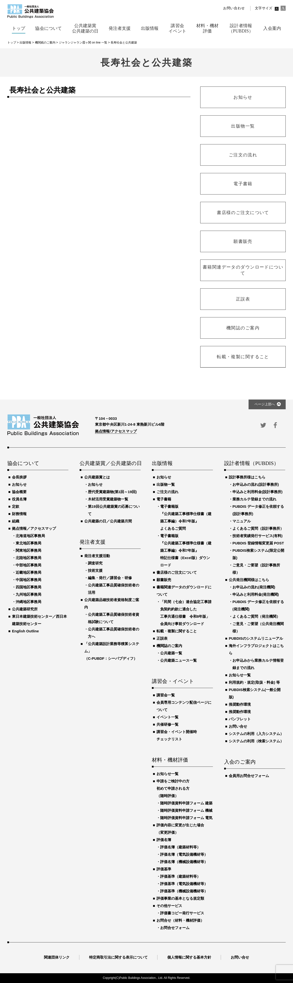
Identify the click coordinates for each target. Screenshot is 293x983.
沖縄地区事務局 (28, 602)
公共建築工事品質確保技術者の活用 (113, 588)
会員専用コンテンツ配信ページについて (184, 706)
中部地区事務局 (28, 565)
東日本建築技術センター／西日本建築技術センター (39, 620)
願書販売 (164, 580)
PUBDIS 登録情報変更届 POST (258, 543)
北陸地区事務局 (28, 558)
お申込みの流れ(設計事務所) (255, 484)
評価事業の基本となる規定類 (180, 898)
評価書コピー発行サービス (182, 913)
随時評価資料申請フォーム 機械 (186, 810)
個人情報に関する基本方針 (189, 957)
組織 (15, 521)
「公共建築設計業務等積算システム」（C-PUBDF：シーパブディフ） (111, 651)
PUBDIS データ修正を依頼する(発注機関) (258, 605)
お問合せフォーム (174, 928)
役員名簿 (19, 499)
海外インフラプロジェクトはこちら (256, 649)
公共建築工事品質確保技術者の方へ (113, 632)
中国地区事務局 (28, 580)
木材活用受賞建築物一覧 (108, 499)
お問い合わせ (234, 8)
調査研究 (95, 563)
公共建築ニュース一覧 (178, 660)
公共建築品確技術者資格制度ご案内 (111, 603)
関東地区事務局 (28, 550)
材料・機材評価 (170, 760)
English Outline (25, 631)
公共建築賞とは (97, 477)
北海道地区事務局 (30, 536)
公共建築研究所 (25, 609)
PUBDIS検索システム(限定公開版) (258, 554)
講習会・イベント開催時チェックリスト (177, 735)
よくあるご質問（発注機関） (256, 616)
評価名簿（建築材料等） (180, 847)
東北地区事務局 (28, 543)
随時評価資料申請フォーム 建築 (186, 803)
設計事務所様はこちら (247, 477)
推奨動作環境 (240, 704)
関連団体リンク (57, 957)
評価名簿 (164, 840)
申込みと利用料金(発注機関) (255, 594)
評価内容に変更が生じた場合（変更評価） (180, 828)
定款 (15, 506)
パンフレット (240, 719)
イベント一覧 (167, 717)
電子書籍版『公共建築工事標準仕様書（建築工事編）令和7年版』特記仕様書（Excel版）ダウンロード (185, 550)
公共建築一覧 (171, 653)
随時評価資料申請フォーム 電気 (186, 818)
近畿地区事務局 (28, 572)
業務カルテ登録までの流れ (254, 499)
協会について (23, 463)
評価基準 (164, 869)
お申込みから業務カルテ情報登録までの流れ (258, 664)
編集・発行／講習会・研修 (110, 578)
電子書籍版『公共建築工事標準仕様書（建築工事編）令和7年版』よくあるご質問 (185, 517)
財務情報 (19, 514)
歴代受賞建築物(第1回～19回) (112, 492)
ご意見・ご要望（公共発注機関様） (258, 627)
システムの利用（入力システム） (256, 734)
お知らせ (19, 484)
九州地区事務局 (28, 594)
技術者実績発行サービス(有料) (257, 536)
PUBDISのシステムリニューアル (256, 638)
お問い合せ (238, 726)
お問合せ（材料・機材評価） (180, 920)
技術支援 (95, 570)
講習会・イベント (173, 681)
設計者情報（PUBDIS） (251, 463)
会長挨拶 (19, 477)
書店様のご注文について (177, 572)
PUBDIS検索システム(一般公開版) (255, 693)
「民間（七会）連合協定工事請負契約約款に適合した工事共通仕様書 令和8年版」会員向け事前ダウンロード (185, 613)
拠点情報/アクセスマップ (116, 431)
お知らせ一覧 (167, 774)
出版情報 (162, 463)
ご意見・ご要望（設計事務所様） (256, 568)
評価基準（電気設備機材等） (184, 884)
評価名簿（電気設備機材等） (184, 854)
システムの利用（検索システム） (256, 741)
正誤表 (162, 638)
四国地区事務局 (28, 587)
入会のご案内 (240, 762)
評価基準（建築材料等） (180, 876)
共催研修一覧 (167, 724)
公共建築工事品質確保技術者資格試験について (113, 618)
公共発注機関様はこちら (249, 580)
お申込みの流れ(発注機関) (253, 587)
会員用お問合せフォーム (249, 776)
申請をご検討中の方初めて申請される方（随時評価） (173, 788)
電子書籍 (164, 499)
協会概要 (19, 492)
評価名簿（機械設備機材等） (184, 862)
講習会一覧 (166, 695)
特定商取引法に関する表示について (118, 957)
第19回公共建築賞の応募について (114, 510)
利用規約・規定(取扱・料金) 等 (254, 682)
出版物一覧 (166, 484)
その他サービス (169, 906)
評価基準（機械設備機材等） (184, 891)
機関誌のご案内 (169, 646)
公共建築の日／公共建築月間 (108, 521)
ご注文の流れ (167, 492)
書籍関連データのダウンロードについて (184, 590)
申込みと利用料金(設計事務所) (257, 492)
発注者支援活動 (97, 556)
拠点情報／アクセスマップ (34, 528)
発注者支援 (92, 542)
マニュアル (241, 521)
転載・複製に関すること (177, 631)
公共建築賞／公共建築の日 (110, 463)
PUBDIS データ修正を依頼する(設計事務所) (258, 510)
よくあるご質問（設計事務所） (258, 528)
